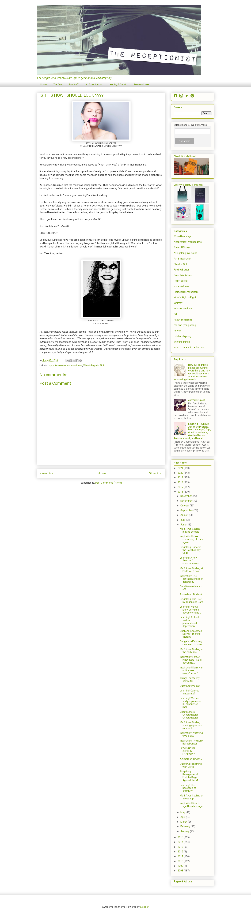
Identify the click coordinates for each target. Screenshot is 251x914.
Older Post (156, 473)
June (183, 524)
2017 (181, 487)
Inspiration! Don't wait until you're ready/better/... (191, 670)
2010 (181, 861)
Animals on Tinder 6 (191, 594)
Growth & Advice (183, 275)
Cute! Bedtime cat (190, 685)
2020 (181, 472)
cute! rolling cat (196, 400)
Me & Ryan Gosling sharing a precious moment (191, 725)
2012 (181, 851)
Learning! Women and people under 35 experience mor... (191, 702)
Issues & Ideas (141, 84)
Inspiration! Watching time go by (191, 734)
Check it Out (180, 264)
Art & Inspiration (93, 84)
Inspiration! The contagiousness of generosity (191, 579)
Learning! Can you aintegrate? (189, 692)
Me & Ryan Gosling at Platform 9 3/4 (191, 570)
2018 (181, 482)
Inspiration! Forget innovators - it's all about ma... (191, 660)
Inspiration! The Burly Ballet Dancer (191, 742)
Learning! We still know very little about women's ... (190, 609)
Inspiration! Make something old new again (191, 539)
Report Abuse (183, 881)
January (185, 831)
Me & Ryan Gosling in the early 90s (191, 651)
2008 (181, 870)
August (184, 515)
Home (43, 84)
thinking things (182, 341)
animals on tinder (183, 308)
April (183, 817)
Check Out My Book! (185, 156)
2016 (181, 491)
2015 (181, 837)
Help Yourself (181, 280)
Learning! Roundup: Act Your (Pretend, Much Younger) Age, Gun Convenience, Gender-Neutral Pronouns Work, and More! (192, 431)
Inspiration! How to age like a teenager (191, 805)
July (182, 519)
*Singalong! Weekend (185, 253)
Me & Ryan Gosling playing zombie (190, 530)
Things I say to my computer (190, 679)
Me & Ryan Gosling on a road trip (191, 797)
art (175, 314)
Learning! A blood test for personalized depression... (189, 621)
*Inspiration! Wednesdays (188, 241)
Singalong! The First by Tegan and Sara (191, 600)
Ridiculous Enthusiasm (186, 292)
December (186, 496)
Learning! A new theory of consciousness (189, 560)
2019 (181, 477)
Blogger (144, 906)
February (185, 826)
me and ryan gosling (185, 325)
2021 (181, 468)
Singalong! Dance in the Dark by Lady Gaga (190, 550)
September (186, 510)
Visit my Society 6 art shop (188, 184)
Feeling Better (181, 269)
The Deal (58, 84)
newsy (177, 330)
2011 (181, 856)
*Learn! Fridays (182, 247)
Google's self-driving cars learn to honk (191, 643)
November (186, 500)
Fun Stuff (73, 84)
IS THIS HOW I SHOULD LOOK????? (187, 751)
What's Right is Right (94, 365)
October (185, 505)
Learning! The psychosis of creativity (188, 788)
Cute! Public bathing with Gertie (191, 765)
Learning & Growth (118, 84)
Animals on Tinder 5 (191, 759)
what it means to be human (189, 347)
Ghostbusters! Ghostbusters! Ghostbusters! (189, 714)
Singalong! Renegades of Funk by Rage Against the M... (189, 776)
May (183, 812)
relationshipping (182, 336)
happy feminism (57, 365)
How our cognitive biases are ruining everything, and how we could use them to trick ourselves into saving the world (192, 372)
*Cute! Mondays (182, 236)
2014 (181, 842)
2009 (181, 865)
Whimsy (178, 303)
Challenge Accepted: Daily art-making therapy (191, 634)
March (184, 821)
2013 (181, 846)
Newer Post (47, 473)
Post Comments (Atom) (108, 482)
